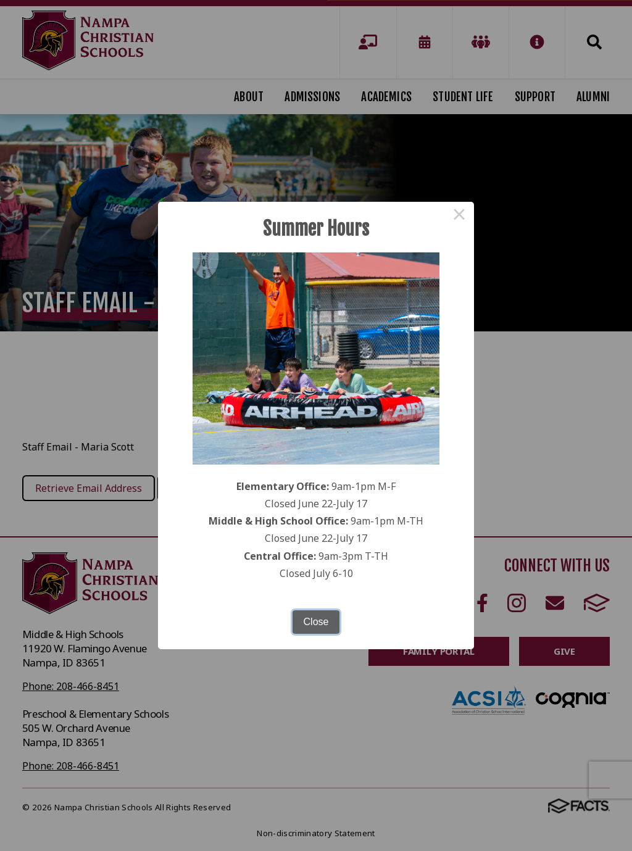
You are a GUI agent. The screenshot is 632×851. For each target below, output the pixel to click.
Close (316, 621)
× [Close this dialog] (459, 216)
